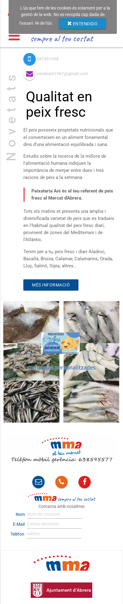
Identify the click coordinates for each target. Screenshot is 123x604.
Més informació (51, 284)
